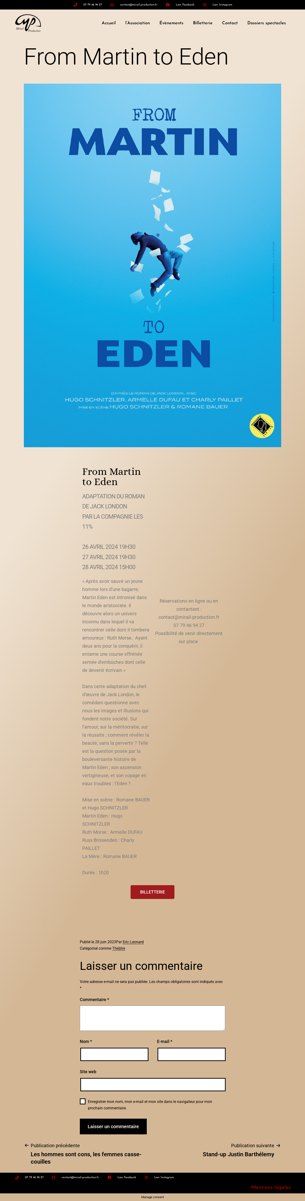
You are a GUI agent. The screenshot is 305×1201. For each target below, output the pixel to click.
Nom (86, 1041)
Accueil (109, 23)
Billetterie (203, 23)
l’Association (137, 23)
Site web (88, 1071)
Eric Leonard (133, 942)
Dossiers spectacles (266, 23)
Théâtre (118, 948)
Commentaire (94, 999)
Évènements (171, 23)
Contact (230, 23)
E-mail (164, 1041)
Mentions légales (271, 1187)
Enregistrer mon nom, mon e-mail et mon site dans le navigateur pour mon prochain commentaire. (150, 1104)
